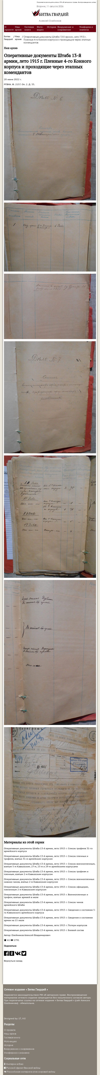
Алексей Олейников (50, 20)
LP (20, 1018)
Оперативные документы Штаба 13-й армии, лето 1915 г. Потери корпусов (45, 925)
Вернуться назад (13, 961)
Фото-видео (40, 28)
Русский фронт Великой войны (22, 1067)
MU (24, 1018)
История (51, 27)
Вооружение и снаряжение (65, 28)
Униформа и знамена (86, 28)
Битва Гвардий (8, 37)
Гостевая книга (29, 28)
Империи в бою (13, 1064)
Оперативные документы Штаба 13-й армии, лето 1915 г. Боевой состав (44, 930)
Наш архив (18, 28)
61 (7, 940)
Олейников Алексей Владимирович (30, 935)
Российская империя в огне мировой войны (29, 1071)
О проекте (9, 28)
